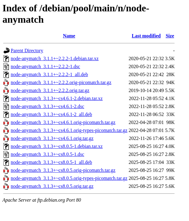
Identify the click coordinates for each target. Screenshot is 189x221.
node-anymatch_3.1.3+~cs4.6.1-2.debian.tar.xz (57, 98)
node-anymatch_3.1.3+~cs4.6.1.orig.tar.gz (52, 138)
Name (69, 35)
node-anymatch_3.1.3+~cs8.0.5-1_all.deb (51, 162)
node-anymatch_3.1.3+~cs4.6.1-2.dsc (47, 106)
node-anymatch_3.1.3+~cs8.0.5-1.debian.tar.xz (57, 146)
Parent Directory (27, 50)
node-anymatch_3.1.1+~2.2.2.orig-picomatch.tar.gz (61, 82)
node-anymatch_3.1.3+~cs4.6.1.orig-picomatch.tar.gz (63, 122)
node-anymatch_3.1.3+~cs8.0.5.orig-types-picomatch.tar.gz (69, 178)
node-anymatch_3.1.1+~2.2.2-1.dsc (45, 66)
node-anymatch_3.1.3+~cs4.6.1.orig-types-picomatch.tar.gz (69, 130)
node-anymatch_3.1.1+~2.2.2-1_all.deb (49, 74)
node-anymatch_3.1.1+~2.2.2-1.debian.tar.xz (54, 58)
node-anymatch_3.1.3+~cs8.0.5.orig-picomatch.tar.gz (63, 170)
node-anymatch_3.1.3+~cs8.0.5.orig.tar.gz (52, 186)
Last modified (146, 35)
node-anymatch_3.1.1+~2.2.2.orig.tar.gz (50, 90)
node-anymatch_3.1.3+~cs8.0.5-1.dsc (47, 154)
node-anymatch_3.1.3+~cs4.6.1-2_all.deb (51, 114)
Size (170, 35)
